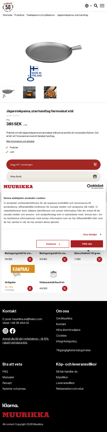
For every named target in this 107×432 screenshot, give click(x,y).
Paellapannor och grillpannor (41, 15)
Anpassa (53, 243)
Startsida (7, 15)
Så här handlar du (66, 371)
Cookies (61, 335)
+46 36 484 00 (19, 322)
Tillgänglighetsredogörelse (73, 350)
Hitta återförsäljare (68, 329)
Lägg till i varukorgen (53, 164)
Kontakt (61, 324)
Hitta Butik (53, 176)
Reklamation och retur (70, 388)
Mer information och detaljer (20, 141)
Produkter (19, 15)
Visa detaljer (90, 234)
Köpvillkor (62, 377)
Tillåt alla (87, 243)
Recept (7, 383)
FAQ (5, 371)
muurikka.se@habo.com (27, 319)
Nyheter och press (14, 388)
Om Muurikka (64, 318)
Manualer (8, 377)
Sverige (88, 5)
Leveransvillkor (65, 383)
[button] (96, 6)
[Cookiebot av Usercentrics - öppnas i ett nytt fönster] (89, 186)
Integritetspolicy (66, 341)
